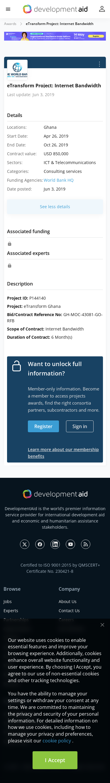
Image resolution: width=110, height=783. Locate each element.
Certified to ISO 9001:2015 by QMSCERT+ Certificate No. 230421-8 (60, 568)
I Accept (55, 760)
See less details (55, 206)
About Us (68, 601)
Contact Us (69, 610)
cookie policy (57, 740)
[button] (8, 9)
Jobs (8, 601)
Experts (11, 610)
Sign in (79, 426)
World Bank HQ (59, 180)
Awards (10, 23)
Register (43, 426)
